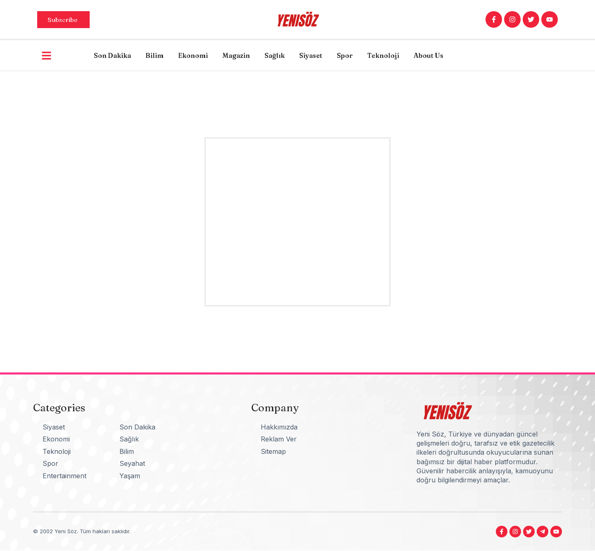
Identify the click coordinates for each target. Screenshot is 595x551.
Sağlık (274, 55)
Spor (345, 55)
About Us (428, 55)
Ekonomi (193, 55)
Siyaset (310, 55)
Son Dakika (112, 55)
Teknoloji (383, 55)
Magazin (236, 55)
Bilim (154, 55)
